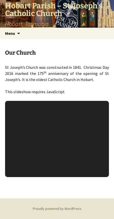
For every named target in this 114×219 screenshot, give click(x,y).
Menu (10, 33)
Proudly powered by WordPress (57, 208)
